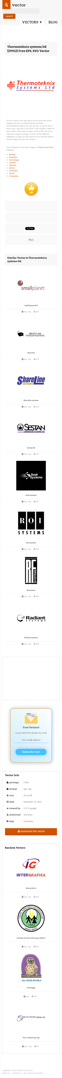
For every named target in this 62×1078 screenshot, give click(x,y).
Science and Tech (45, 147)
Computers (13, 176)
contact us (16, 1073)
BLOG (53, 22)
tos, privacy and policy (33, 1073)
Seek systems (31, 495)
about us (6, 1073)
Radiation (13, 157)
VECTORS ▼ (32, 22)
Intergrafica (31, 888)
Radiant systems (31, 638)
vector (19, 5)
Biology (12, 154)
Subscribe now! (31, 752)
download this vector (31, 831)
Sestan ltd (31, 448)
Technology (14, 160)
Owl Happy (31, 988)
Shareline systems (31, 400)
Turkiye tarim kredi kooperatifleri (31, 938)
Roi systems (31, 543)
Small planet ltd (31, 305)
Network (12, 165)
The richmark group (31, 1038)
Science (12, 162)
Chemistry (13, 171)
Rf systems (31, 590)
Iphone (12, 168)
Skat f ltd (31, 353)
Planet (12, 173)
